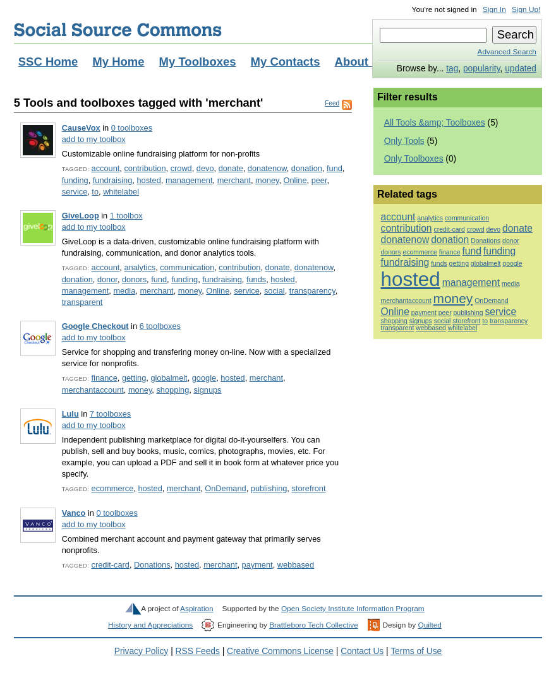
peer (319, 180)
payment (257, 564)
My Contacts (285, 61)
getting (134, 378)
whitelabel (121, 191)
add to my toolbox (94, 139)
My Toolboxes (197, 61)
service (74, 191)
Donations (152, 564)
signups (207, 390)
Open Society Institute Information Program (353, 608)
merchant (234, 180)
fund (334, 168)
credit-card (111, 564)
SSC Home (48, 61)
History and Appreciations (150, 625)
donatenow (267, 168)
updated (520, 68)
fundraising (113, 180)
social (274, 290)
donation (306, 168)
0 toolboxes (131, 128)
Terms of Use (416, 651)
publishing (269, 488)
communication (187, 267)
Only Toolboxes (414, 159)
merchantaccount (93, 390)
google (204, 378)
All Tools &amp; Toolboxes (434, 123)
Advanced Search (507, 51)
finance (105, 378)
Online (295, 180)
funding (75, 180)
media (124, 290)
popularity (481, 68)
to (95, 191)
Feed (332, 103)
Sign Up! (526, 9)
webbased (295, 564)
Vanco (74, 513)
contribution (145, 168)
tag (452, 68)
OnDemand (225, 488)
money (267, 180)
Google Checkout (95, 326)
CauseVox (81, 128)
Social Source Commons (118, 30)
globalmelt (168, 378)
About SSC (365, 61)
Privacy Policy (141, 651)
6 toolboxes (160, 326)
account (106, 168)
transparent (82, 302)
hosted (148, 180)
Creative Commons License (280, 651)
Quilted (429, 625)
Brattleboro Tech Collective (313, 625)
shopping (172, 390)
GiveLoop (80, 215)
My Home (118, 61)
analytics (139, 267)
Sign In (494, 9)
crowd (181, 168)
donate (231, 168)
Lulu (70, 414)
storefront (308, 488)
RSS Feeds (198, 651)
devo (205, 168)
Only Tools (404, 141)
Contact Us (362, 651)
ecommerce (113, 488)
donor (107, 279)
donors (134, 279)
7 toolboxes (110, 414)
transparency (312, 290)
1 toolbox (126, 215)
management (189, 180)
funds (256, 279)
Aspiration (197, 608)
